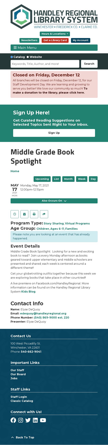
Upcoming (42, 178)
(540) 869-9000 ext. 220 (51, 317)
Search (89, 63)
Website (36, 57)
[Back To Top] (54, 437)
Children (43, 228)
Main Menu (25, 48)
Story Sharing (54, 223)
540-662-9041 (31, 351)
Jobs (14, 378)
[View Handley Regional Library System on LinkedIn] (36, 421)
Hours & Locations (54, 33)
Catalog (19, 57)
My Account (80, 40)
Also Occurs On (54, 200)
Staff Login (19, 396)
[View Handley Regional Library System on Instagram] (21, 421)
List (56, 178)
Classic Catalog (22, 401)
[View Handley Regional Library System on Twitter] (28, 421)
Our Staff (17, 370)
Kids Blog (28, 291)
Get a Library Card (55, 40)
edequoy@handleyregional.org (43, 313)
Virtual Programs (77, 223)
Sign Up (54, 132)
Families (71, 228)
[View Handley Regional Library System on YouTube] (43, 421)
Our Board (18, 374)
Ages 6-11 (57, 228)
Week (81, 178)
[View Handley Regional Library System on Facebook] (14, 421)
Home (15, 171)
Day (93, 178)
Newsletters (29, 40)
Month (68, 178)
